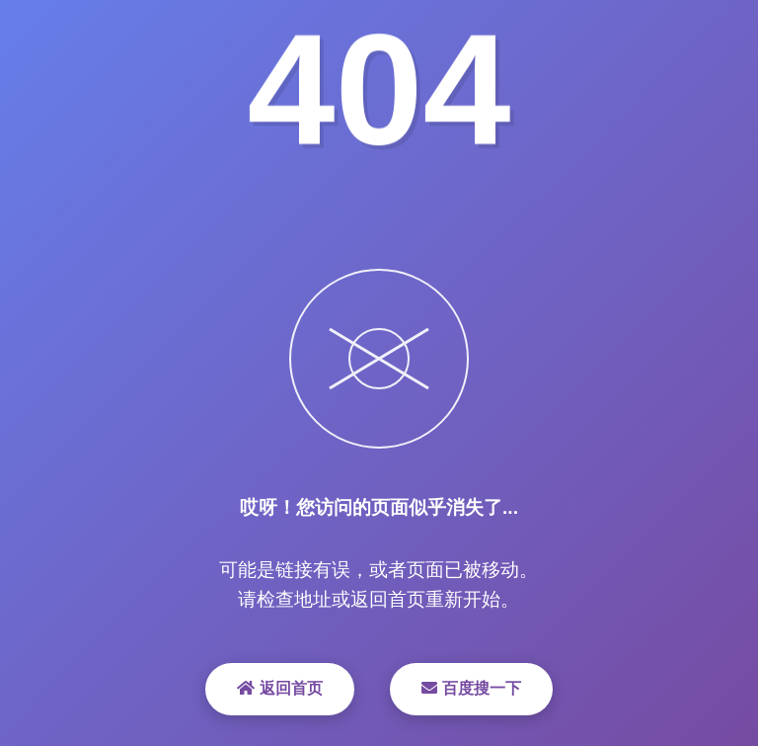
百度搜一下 (470, 688)
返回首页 (279, 688)
